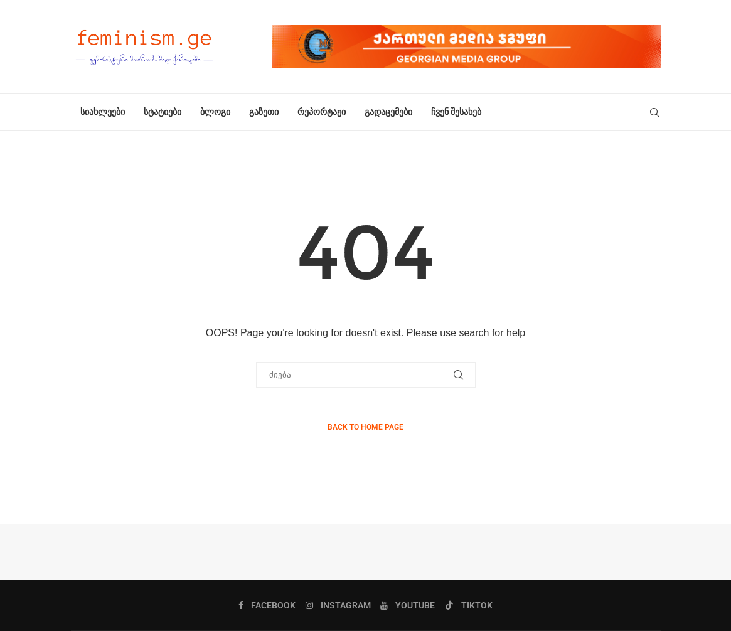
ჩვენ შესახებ (456, 112)
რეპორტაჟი (321, 112)
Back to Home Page (365, 427)
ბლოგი (215, 112)
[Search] (654, 112)
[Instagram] (338, 605)
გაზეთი (264, 112)
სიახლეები (102, 112)
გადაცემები (388, 112)
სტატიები (162, 112)
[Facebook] (267, 605)
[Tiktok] (469, 605)
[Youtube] (407, 605)
